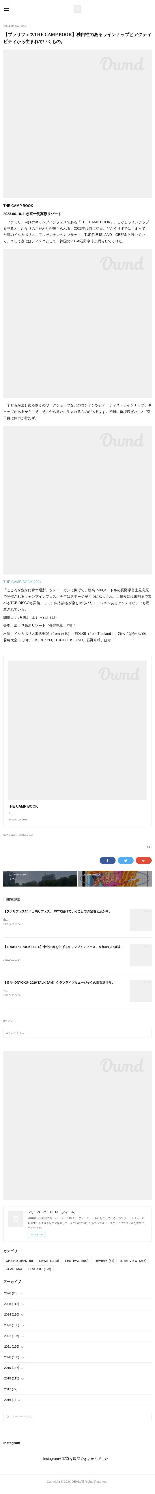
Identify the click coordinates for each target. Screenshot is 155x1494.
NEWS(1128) (9, 839)
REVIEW (104, 1265)
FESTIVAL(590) (25, 839)
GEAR (14, 1274)
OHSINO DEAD (19, 1265)
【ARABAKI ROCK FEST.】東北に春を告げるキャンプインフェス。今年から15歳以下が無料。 (69, 951)
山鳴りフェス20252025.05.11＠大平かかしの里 (31, 924)
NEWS (49, 1265)
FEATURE (39, 1274)
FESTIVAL (77, 1265)
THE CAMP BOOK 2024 (22, 582)
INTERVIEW (133, 1265)
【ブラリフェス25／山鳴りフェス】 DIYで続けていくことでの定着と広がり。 (57, 915)
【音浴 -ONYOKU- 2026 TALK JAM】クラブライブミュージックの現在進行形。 (59, 987)
